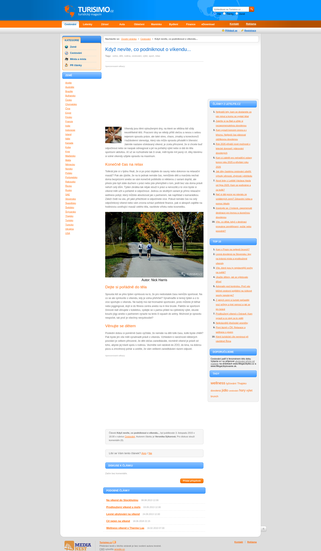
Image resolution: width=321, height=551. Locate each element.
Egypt (68, 113)
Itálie (67, 138)
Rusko (68, 190)
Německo (70, 164)
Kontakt (234, 24)
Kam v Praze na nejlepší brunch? (233, 249)
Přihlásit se (231, 30)
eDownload (208, 24)
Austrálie (69, 87)
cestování (233, 390)
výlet (249, 390)
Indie (67, 125)
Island (68, 134)
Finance (190, 24)
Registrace (250, 30)
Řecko (68, 186)
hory (242, 390)
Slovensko (70, 199)
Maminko (156, 24)
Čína (67, 108)
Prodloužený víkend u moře (123, 507)
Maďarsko (70, 156)
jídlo (225, 390)
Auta (122, 24)
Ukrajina (69, 229)
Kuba (68, 147)
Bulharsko (70, 95)
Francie (69, 121)
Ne (150, 453)
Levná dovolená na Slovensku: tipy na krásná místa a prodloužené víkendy (233, 259)
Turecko (69, 224)
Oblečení (139, 24)
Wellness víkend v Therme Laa (125, 528)
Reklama (251, 24)
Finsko (68, 117)
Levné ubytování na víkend (123, 514)
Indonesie (70, 130)
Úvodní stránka (129, 39)
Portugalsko (71, 177)
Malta (68, 160)
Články (230, 14)
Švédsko (69, 207)
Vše (219, 14)
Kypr (67, 151)
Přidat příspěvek (192, 481)
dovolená (216, 390)
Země (242, 14)
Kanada (69, 143)
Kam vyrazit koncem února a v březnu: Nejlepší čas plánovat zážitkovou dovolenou (231, 134)
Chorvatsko (71, 104)
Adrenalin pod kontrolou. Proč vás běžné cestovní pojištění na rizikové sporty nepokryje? (234, 291)
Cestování (70, 24)
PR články (76, 65)
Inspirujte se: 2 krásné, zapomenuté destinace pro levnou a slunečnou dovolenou (234, 212)
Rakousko (70, 181)
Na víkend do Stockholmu (122, 500)
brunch (214, 396)
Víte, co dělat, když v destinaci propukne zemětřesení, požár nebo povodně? (233, 226)
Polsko (68, 173)
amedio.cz (119, 549)
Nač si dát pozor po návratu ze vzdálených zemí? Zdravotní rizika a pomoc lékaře (234, 199)
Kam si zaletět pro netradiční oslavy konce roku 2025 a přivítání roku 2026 (234, 162)
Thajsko (241, 383)
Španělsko (70, 203)
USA (67, 233)
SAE (67, 194)
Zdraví (105, 24)
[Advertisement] (139, 97)
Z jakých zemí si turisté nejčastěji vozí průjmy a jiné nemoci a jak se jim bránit (233, 304)
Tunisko (69, 220)
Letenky (87, 24)
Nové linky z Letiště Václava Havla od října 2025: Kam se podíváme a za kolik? (233, 185)
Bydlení (173, 24)
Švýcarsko (70, 211)
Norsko (68, 168)
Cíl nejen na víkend (118, 521)
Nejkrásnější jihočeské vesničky (232, 323)
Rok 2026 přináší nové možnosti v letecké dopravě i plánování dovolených (233, 148)
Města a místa (78, 59)
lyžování (231, 383)
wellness (218, 383)
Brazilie (69, 91)
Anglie (68, 82)
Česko (68, 100)
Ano (143, 453)
